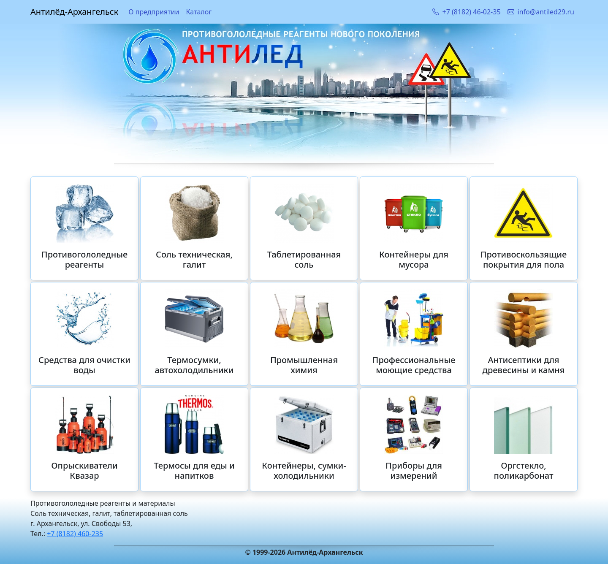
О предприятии (153, 11)
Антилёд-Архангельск (74, 11)
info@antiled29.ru (541, 11)
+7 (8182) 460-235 (75, 533)
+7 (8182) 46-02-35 (466, 11)
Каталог (199, 11)
